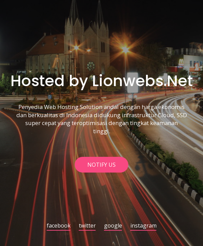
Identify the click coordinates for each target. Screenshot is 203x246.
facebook (59, 226)
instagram (143, 226)
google (113, 226)
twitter (87, 226)
